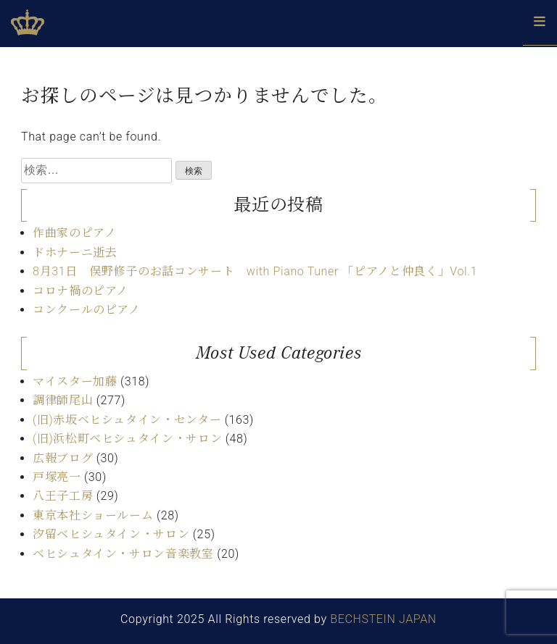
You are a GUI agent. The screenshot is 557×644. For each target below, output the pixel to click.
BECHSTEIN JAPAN (383, 619)
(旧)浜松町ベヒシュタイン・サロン (127, 439)
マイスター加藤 (75, 381)
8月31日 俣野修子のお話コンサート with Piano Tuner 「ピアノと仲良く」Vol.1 (255, 271)
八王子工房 (63, 496)
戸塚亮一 (57, 477)
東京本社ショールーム (93, 515)
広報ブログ (63, 458)
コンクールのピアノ (87, 310)
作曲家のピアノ (74, 233)
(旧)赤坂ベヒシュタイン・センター (127, 420)
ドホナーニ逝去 (75, 252)
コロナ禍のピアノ (80, 291)
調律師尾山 (63, 400)
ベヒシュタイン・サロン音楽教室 (123, 554)
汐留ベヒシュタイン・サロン (111, 534)
